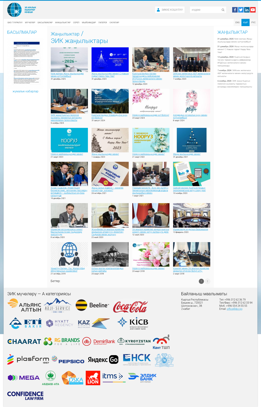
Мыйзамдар (89, 22)
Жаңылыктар (63, 22)
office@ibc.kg (234, 308)
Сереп (76, 22)
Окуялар (114, 22)
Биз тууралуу (15, 22)
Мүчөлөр (30, 22)
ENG (237, 22)
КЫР (245, 22)
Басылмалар (45, 22)
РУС (253, 22)
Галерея (102, 22)
